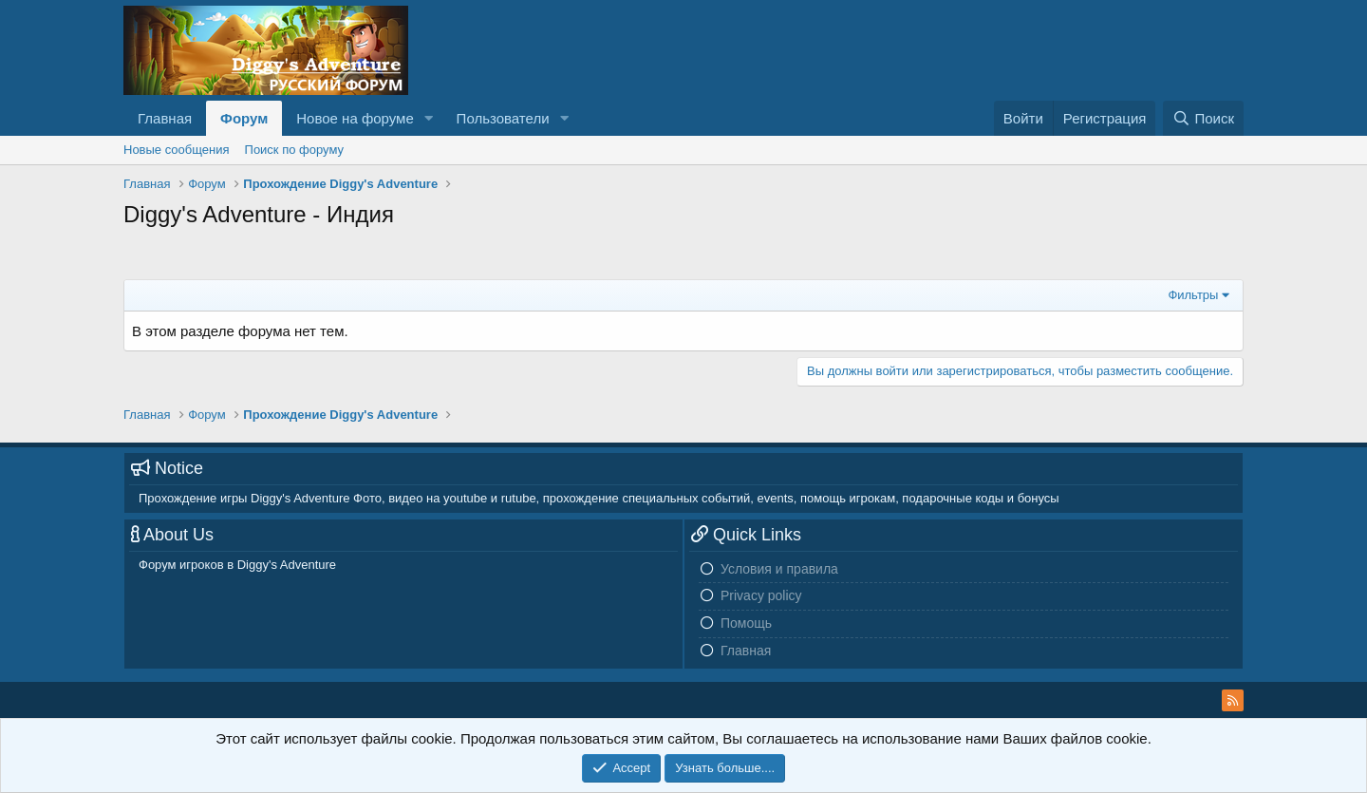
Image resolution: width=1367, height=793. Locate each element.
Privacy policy (761, 595)
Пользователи (503, 118)
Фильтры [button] (1193, 295)
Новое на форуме (354, 118)
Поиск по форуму (294, 149)
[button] (429, 118)
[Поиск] (1203, 118)
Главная (165, 118)
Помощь (746, 623)
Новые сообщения (176, 149)
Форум (244, 118)
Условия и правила (779, 568)
